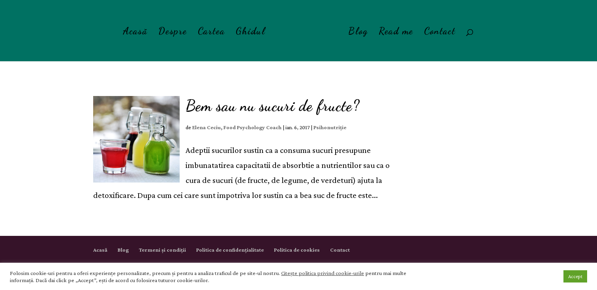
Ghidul (250, 32)
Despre (172, 32)
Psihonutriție (330, 127)
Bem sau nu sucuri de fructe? (273, 105)
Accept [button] (575, 276)
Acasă (135, 32)
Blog (358, 32)
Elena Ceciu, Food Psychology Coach (237, 127)
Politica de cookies (297, 250)
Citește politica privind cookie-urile (322, 273)
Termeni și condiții (162, 250)
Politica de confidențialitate (230, 250)
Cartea (211, 32)
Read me (396, 32)
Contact (440, 32)
